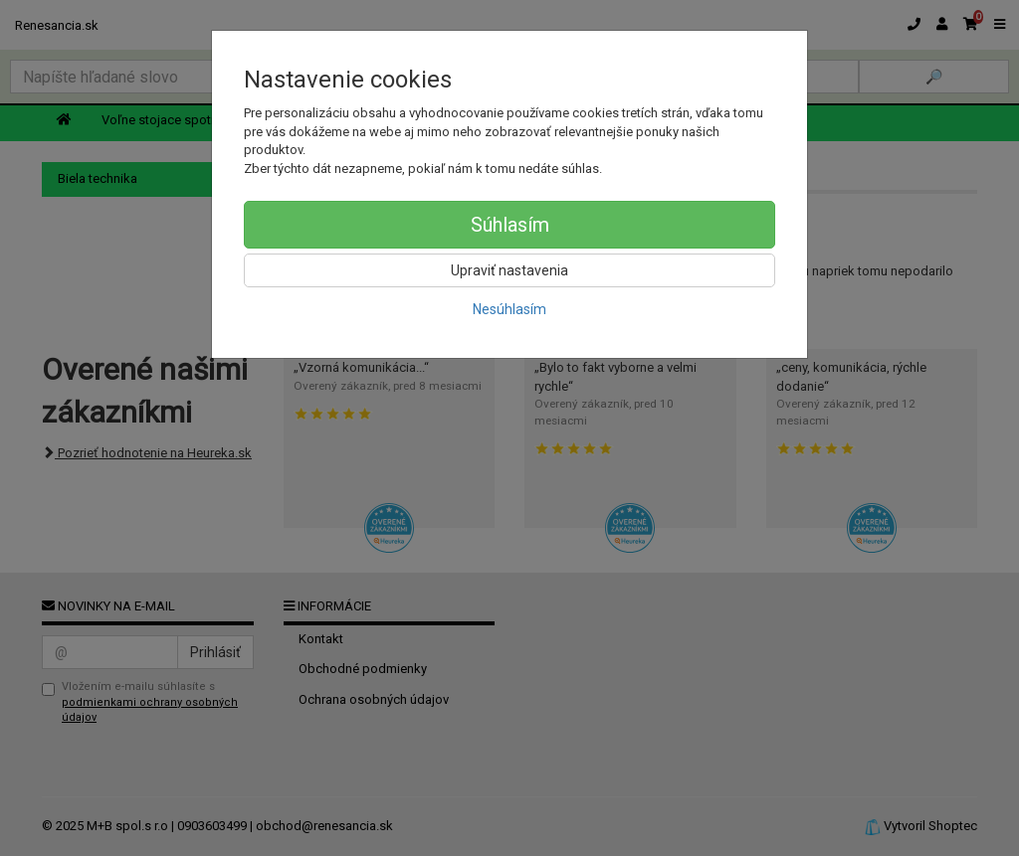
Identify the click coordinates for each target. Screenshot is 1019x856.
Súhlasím (510, 225)
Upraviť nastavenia (509, 270)
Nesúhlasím (509, 309)
